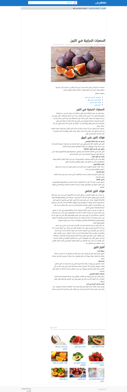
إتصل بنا (29, 391)
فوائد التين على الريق (94, 100)
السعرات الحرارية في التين (93, 97)
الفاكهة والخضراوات (94, 8)
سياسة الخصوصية (26, 389)
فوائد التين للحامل (95, 102)
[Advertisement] (77, 25)
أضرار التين (98, 105)
